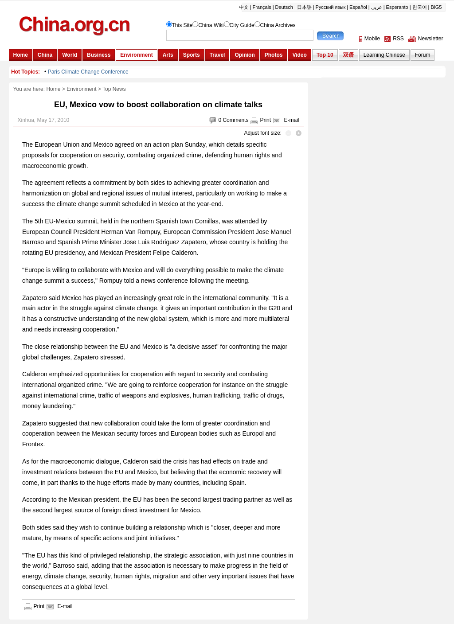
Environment (81, 89)
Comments (235, 120)
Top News (114, 89)
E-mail (291, 120)
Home (53, 89)
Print (265, 120)
